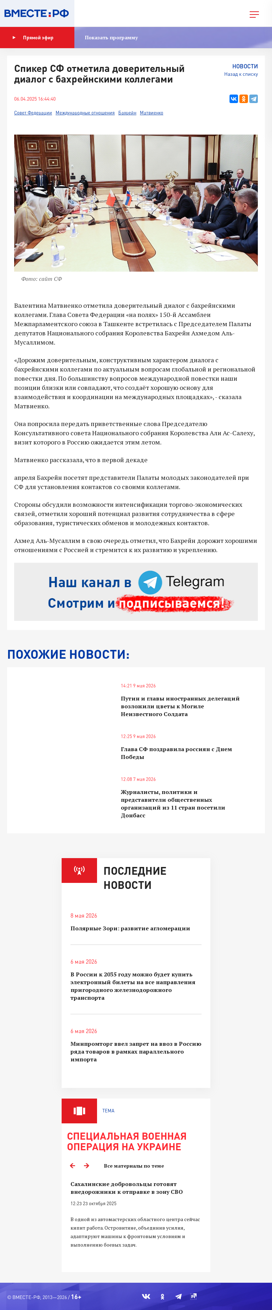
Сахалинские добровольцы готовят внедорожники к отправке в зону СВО (126, 1188)
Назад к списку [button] (241, 74)
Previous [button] (72, 1166)
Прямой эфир (32, 37)
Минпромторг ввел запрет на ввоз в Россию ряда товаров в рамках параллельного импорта (136, 1051)
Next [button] (86, 1166)
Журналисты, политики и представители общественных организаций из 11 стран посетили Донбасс (173, 803)
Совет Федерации (33, 112)
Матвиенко (151, 112)
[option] (136, 1222)
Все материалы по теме (134, 1165)
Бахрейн (127, 112)
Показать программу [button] (111, 37)
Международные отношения (85, 112)
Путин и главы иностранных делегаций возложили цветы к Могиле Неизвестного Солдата (180, 706)
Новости (245, 66)
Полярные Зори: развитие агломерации (130, 928)
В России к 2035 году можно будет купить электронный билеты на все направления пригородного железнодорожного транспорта (133, 986)
